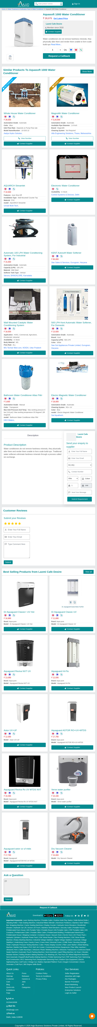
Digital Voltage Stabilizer (63, 939)
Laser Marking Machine (31, 920)
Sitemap (9, 975)
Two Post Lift (63, 954)
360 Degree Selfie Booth (32, 964)
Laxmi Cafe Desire (54, 23)
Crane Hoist (44, 942)
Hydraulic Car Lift (20, 927)
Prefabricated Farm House (16, 929)
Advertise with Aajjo (72, 975)
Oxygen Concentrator (71, 961)
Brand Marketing (71, 984)
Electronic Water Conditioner (65, 185)
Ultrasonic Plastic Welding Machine (45, 949)
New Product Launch (73, 987)
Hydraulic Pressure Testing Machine (25, 944)
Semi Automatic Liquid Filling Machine (59, 951)
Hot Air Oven (67, 934)
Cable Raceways (25, 949)
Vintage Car (32, 961)
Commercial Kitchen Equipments (58, 946)
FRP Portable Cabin (76, 929)
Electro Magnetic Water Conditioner (68, 394)
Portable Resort (47, 929)
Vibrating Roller (11, 922)
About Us (10, 973)
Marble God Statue (21, 946)
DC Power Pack (79, 934)
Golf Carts (23, 961)
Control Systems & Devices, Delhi (65, 194)
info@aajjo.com (12, 1009)
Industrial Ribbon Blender (45, 922)
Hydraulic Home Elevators (66, 924)
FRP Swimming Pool (73, 956)
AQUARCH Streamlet (14, 185)
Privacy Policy (41, 978)
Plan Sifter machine (78, 946)
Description (32, 434)
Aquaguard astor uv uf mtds (17, 848)
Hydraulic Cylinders (13, 937)
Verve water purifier (61, 789)
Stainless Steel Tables (80, 922)
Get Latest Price (61, 18)
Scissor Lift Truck (33, 927)
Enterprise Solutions (73, 989)
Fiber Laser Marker (70, 944)
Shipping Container (30, 934)
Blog (8, 984)
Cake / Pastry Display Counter (51, 944)
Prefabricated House (13, 934)
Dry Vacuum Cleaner (61, 848)
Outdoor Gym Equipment (68, 959)
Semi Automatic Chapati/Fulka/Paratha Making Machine (26, 956)
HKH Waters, (9, 419)
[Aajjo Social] (75, 915)
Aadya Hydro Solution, (13, 133)
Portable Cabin (47, 920)
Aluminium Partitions (63, 922)
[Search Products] (35, 3)
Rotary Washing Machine (23, 939)
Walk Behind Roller (81, 920)
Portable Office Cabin (38, 932)
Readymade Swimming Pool (47, 959)
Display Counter (50, 924)
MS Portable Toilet (33, 929)
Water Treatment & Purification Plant (19, 8)
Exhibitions (10, 989)
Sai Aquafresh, (57, 414)
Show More (87, 71)
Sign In (76, 3)
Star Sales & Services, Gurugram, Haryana (69, 262)
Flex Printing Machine (62, 937)
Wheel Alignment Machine (78, 954)
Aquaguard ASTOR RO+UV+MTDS (68, 729)
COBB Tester (67, 942)
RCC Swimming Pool (28, 959)
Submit (8, 562)
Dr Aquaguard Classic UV (64, 611)
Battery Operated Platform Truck (50, 961)
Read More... (56, 44)
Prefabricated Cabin (22, 932)
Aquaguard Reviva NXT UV (17, 670)
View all (88, 571)
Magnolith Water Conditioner (65, 112)
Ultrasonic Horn (12, 949)
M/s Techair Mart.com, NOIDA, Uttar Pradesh (22, 347)
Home (4, 8)
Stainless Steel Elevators (50, 927)
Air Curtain (41, 946)
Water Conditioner (38, 8)
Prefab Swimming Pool (56, 956)
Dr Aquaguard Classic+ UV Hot (19, 611)
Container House (44, 934)
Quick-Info (10, 987)
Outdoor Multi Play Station (63, 920)
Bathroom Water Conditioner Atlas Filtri (23, 394)
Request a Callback (59, 55)
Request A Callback (48, 907)
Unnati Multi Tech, (11, 205)
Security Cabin (66, 927)
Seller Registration (72, 973)
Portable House (78, 927)
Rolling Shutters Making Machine (31, 954)
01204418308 (11, 1002)
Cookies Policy (41, 973)
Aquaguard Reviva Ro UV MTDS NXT (22, 789)
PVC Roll (32, 946)
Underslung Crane (21, 942)
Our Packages (70, 978)
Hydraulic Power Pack (30, 937)
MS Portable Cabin (61, 929)
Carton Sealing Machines (34, 924)
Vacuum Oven (56, 934)
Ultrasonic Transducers (67, 949)
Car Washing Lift (51, 954)
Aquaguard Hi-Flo (60, 670)
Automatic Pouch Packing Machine (31, 951)
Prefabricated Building (55, 932)
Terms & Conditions (43, 975)
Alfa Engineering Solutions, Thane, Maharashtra (71, 133)
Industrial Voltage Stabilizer (43, 939)
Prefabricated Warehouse (74, 932)
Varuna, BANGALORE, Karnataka (18, 275)
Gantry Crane (34, 942)
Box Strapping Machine (14, 924)
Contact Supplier (53, 31)
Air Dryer (77, 951)
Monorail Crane (55, 942)
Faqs (8, 992)
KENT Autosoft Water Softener (66, 252)
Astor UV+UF (10, 729)
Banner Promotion (72, 981)
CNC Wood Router (46, 937)
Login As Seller (71, 992)
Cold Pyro (18, 964)
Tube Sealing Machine (27, 922)
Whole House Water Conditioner (20, 112)
